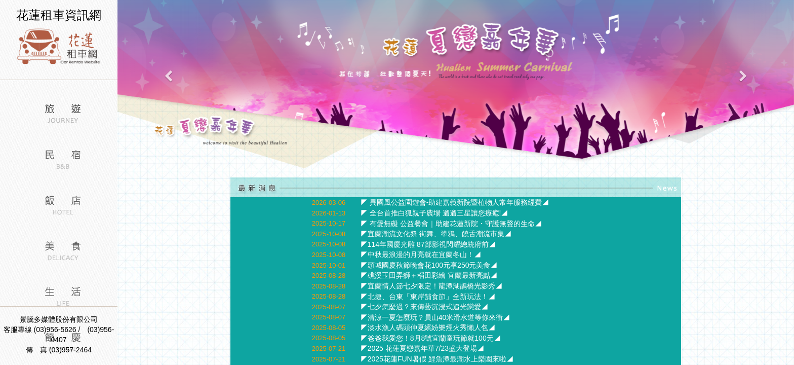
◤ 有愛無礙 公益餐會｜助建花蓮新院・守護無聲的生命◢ (451, 224)
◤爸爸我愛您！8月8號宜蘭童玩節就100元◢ (431, 338)
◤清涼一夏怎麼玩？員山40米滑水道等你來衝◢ (435, 317)
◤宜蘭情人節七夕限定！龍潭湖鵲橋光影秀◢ (431, 286)
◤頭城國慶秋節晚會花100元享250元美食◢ (429, 265)
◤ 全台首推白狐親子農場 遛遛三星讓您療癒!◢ (434, 213)
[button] (168, 85)
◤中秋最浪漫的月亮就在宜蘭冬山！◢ (421, 254)
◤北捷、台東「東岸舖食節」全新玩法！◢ (428, 297)
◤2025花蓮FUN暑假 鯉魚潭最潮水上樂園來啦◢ (437, 359)
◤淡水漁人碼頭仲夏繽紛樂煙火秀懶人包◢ (428, 327)
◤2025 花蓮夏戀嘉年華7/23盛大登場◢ (422, 348)
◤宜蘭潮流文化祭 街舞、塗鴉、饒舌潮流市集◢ (436, 234)
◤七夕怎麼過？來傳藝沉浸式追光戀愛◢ (424, 307)
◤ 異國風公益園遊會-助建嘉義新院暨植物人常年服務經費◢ (455, 202)
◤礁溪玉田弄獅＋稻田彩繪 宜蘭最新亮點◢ (429, 275)
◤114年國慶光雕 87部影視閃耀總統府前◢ (428, 244)
